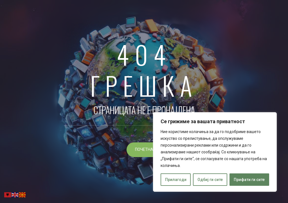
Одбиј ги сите (210, 179)
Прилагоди (175, 179)
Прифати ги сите (249, 179)
